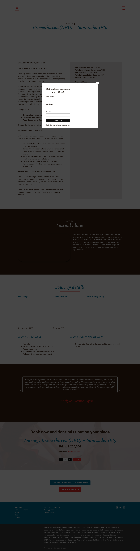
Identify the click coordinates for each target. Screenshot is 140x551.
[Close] (97, 83)
